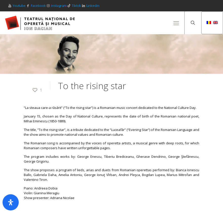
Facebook (38, 5)
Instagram (59, 5)
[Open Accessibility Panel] (11, 202)
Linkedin (92, 5)
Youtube (19, 5)
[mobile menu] (176, 22)
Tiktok (76, 5)
